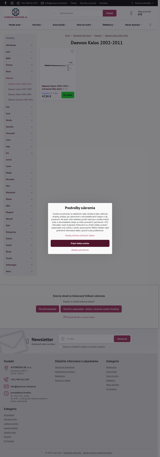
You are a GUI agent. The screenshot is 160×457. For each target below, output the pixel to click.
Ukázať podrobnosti (80, 250)
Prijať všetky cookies (80, 243)
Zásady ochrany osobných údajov (80, 235)
